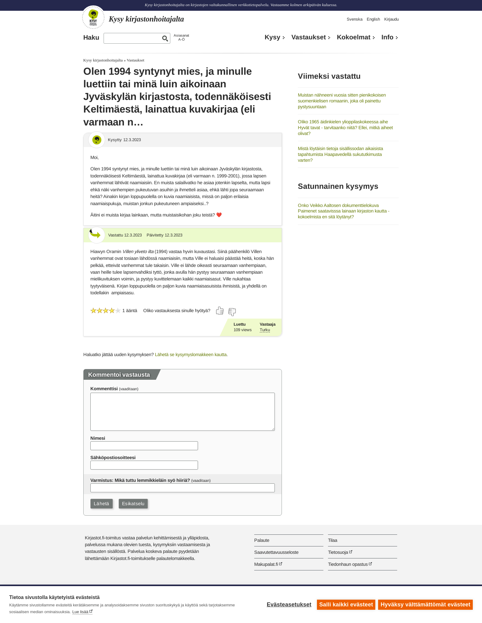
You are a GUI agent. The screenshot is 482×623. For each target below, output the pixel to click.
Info (387, 37)
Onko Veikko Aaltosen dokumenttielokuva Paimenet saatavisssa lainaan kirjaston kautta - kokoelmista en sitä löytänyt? (343, 211)
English (373, 19)
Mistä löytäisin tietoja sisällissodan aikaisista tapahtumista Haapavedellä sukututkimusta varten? (340, 154)
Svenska (354, 19)
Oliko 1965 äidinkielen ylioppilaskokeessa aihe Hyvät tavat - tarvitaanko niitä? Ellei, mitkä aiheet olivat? (345, 127)
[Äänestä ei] (232, 312)
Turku (265, 329)
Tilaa (332, 540)
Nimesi (97, 438)
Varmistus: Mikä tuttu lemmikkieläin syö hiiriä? (140, 480)
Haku (91, 37)
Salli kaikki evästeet (346, 604)
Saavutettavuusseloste (276, 552)
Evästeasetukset (289, 604)
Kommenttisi (104, 388)
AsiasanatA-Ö (181, 37)
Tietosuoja (338, 552)
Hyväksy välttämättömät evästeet (425, 604)
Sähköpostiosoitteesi (113, 457)
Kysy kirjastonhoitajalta (103, 60)
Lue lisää (80, 611)
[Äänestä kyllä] (220, 311)
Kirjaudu (391, 19)
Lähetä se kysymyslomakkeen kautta (191, 354)
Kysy (272, 37)
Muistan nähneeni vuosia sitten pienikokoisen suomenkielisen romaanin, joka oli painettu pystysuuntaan (342, 100)
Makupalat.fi (266, 564)
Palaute (261, 540)
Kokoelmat (353, 37)
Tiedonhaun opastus (348, 564)
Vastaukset (308, 37)
